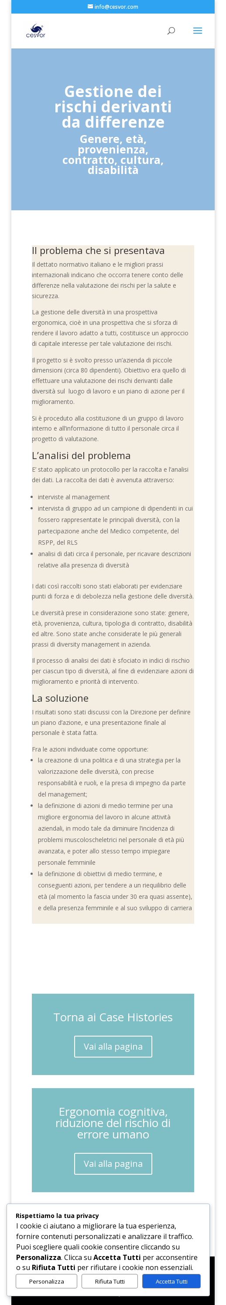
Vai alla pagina (113, 1046)
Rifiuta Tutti (110, 1281)
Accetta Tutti (172, 1281)
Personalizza (46, 1281)
